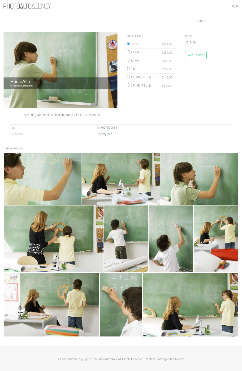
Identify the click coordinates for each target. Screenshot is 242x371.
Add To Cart (195, 55)
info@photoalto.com (170, 359)
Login (234, 6)
